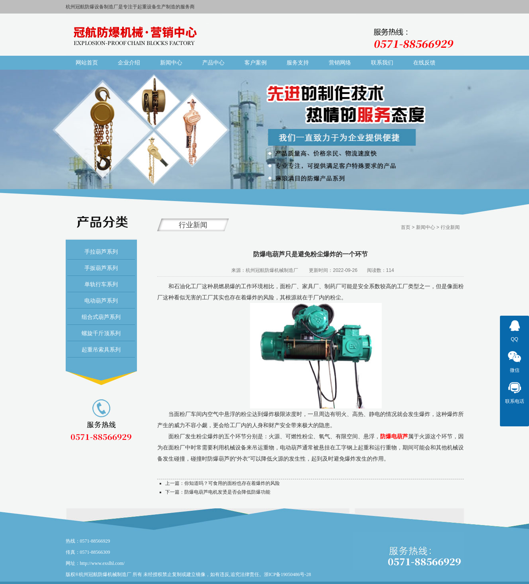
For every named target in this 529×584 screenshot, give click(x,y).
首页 (405, 227)
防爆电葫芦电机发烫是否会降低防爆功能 (227, 492)
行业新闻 (450, 227)
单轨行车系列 (101, 284)
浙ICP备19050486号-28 (287, 574)
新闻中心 (425, 227)
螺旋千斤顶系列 (101, 333)
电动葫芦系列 (101, 300)
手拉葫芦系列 (101, 251)
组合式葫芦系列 (101, 317)
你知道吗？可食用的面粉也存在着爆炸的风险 (232, 483)
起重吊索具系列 (101, 349)
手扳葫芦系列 (101, 268)
